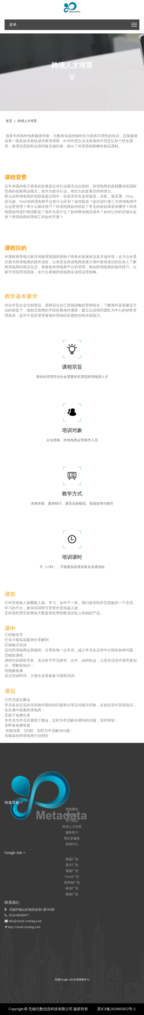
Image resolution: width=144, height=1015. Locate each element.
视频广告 (72, 871)
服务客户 (72, 832)
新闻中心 (72, 844)
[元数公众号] (14, 958)
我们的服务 (72, 838)
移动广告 (72, 888)
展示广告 (72, 865)
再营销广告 (72, 882)
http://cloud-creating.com (22, 927)
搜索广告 (72, 859)
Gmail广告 (72, 876)
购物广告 (72, 894)
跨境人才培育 (72, 826)
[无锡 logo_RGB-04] (72, 7)
